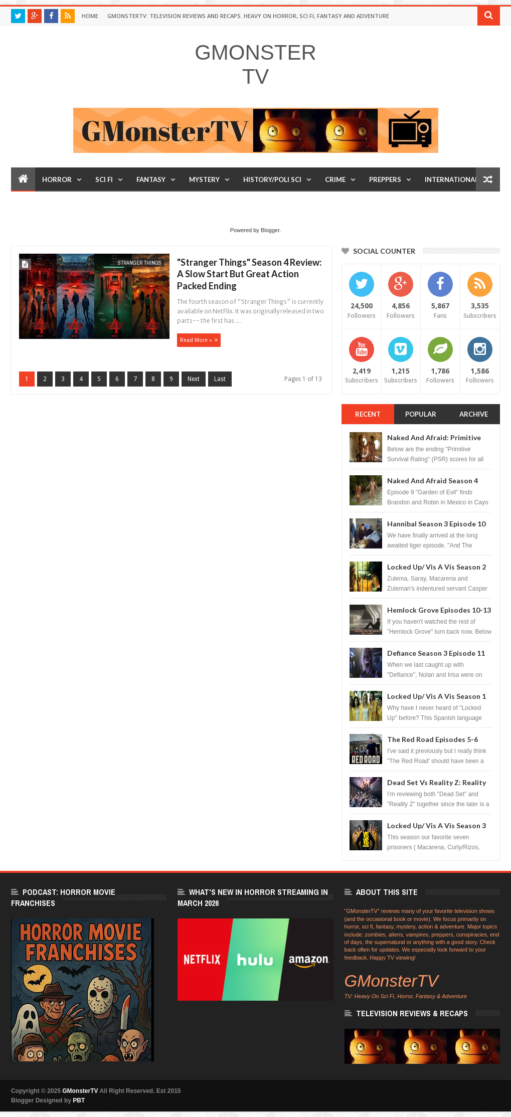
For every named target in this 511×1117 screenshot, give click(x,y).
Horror (57, 179)
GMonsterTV (255, 64)
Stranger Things (139, 262)
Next (194, 379)
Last (220, 379)
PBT (79, 1100)
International (451, 179)
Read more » (196, 340)
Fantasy (150, 179)
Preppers (385, 179)
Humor (31, 204)
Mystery (204, 179)
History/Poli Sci (272, 179)
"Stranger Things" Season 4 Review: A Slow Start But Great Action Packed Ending (249, 274)
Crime (335, 179)
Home (90, 16)
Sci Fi (104, 179)
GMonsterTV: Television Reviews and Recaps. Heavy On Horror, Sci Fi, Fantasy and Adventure (248, 16)
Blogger (270, 230)
